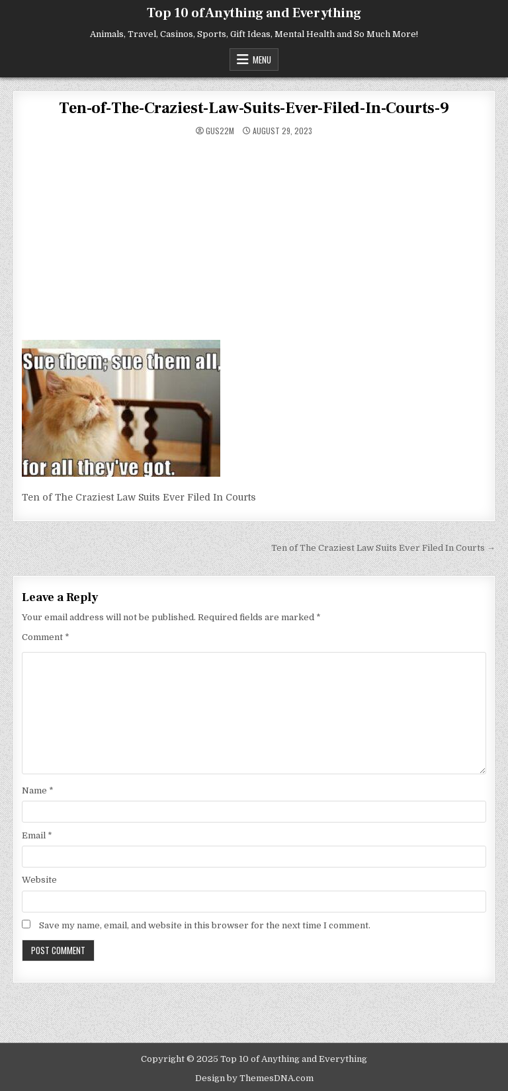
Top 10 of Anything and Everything (254, 13)
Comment (45, 637)
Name (38, 790)
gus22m (220, 131)
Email (37, 835)
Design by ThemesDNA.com (254, 1078)
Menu (262, 59)
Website (39, 880)
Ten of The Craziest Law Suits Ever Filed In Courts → (383, 548)
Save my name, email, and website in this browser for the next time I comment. (204, 925)
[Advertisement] (254, 240)
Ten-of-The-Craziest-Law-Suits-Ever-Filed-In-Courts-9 (254, 108)
